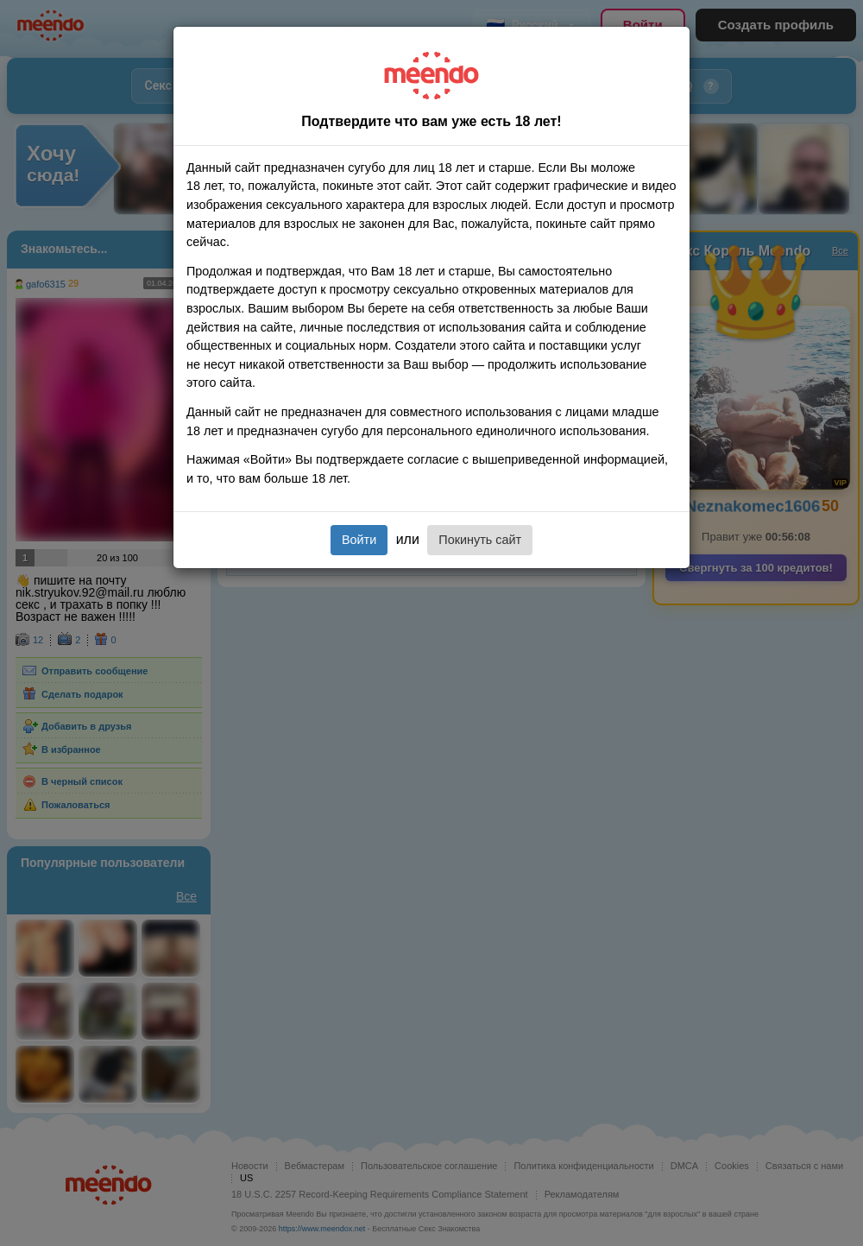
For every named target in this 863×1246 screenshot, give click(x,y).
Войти (359, 540)
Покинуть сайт (479, 540)
